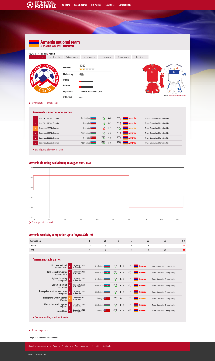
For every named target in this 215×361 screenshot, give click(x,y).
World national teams (82, 346)
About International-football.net (40, 346)
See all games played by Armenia (49, 149)
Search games (80, 4)
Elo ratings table (67, 346)
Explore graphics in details (43, 222)
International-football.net (37, 354)
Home (67, 4)
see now (69, 46)
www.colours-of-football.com (177, 95)
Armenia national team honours (45, 102)
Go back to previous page (42, 330)
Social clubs (107, 346)
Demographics (123, 57)
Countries (109, 4)
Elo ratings (96, 4)
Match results (54, 57)
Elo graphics (106, 57)
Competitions (125, 4)
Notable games (71, 57)
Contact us (56, 346)
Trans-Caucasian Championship (157, 118)
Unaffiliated (42, 53)
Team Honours (88, 57)
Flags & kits (140, 57)
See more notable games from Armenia (51, 317)
